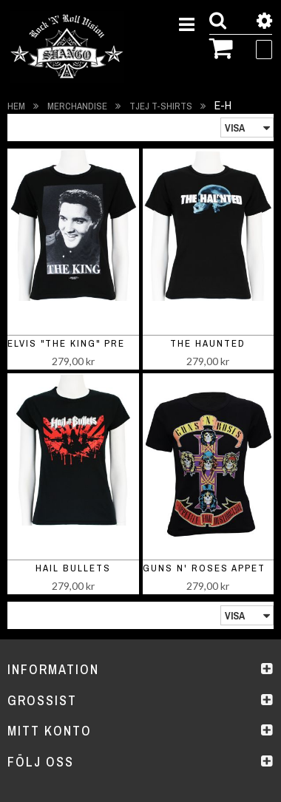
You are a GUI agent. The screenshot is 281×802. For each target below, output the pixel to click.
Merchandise (78, 106)
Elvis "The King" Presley (79, 343)
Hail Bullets (73, 568)
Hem (17, 106)
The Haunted (208, 343)
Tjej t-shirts (161, 106)
